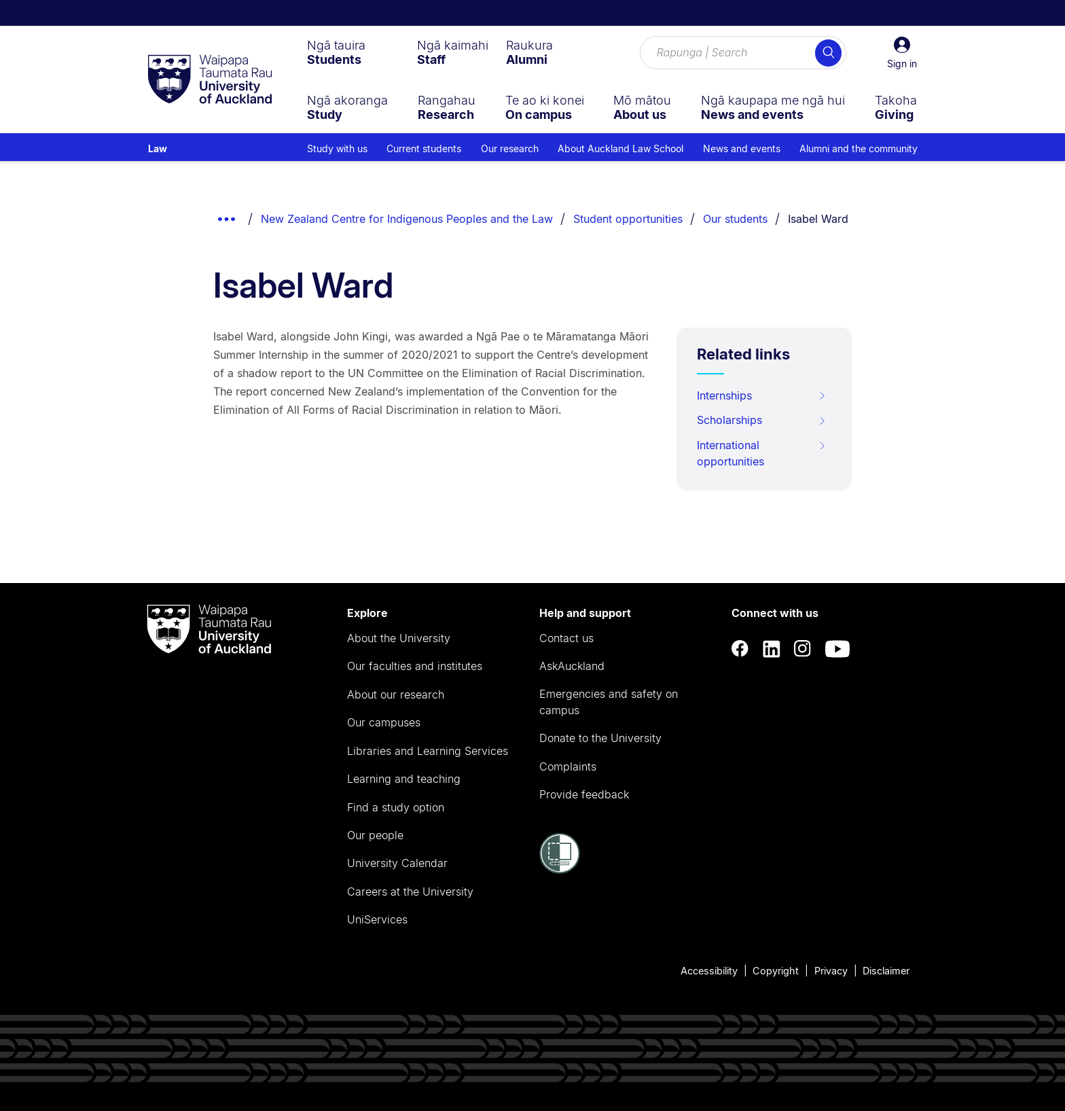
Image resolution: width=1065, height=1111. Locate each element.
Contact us (566, 638)
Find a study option (395, 807)
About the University (398, 638)
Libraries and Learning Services (427, 751)
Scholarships (762, 420)
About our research (395, 694)
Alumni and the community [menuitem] (858, 148)
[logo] (210, 80)
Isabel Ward (818, 219)
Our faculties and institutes (414, 666)
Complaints (567, 766)
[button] (902, 53)
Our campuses (383, 722)
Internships (762, 395)
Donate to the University (600, 738)
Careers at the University (410, 891)
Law (157, 148)
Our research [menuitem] (510, 148)
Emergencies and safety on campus (608, 702)
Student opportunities (628, 219)
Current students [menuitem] (423, 148)
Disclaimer (886, 970)
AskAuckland (571, 666)
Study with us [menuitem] (337, 148)
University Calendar (397, 863)
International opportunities (762, 453)
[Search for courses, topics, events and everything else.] (743, 53)
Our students (735, 219)
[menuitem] (336, 52)
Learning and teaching (404, 779)
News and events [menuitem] (741, 148)
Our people (375, 835)
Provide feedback (584, 794)
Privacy (831, 970)
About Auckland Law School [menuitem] (620, 148)
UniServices (377, 919)
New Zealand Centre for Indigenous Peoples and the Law (407, 219)
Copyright (776, 970)
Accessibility (709, 970)
